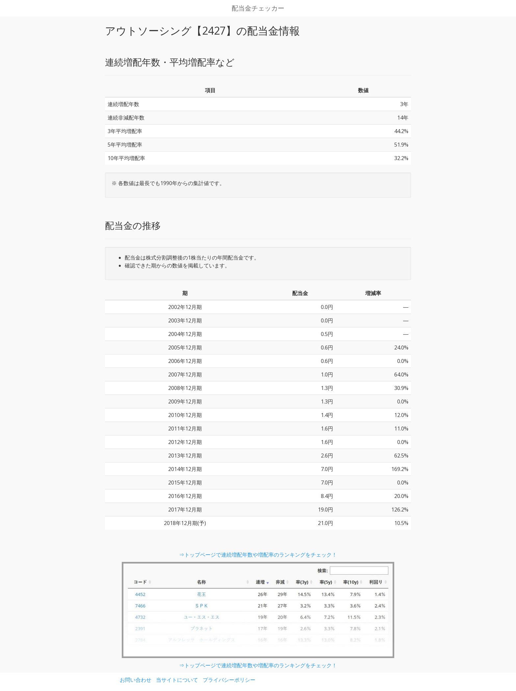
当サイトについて (177, 679)
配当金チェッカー (258, 8)
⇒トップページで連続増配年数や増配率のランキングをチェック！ (258, 554)
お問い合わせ (135, 679)
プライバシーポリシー (229, 679)
